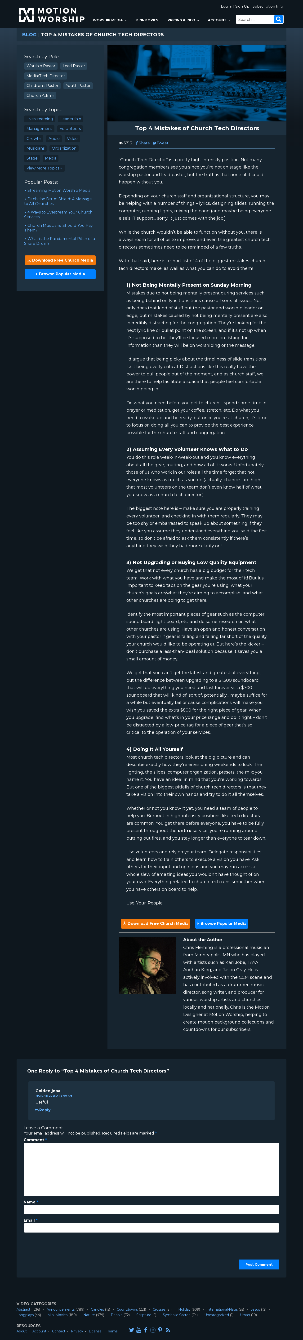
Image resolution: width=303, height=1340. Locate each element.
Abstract (23, 1309)
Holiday (184, 1309)
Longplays (25, 1315)
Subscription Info (268, 6)
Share (142, 143)
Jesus (255, 1309)
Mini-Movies (146, 20)
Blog (29, 34)
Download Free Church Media (60, 260)
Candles (97, 1309)
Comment (35, 1140)
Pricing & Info (184, 20)
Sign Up (242, 6)
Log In (226, 6)
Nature (89, 1315)
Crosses (159, 1309)
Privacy (77, 1331)
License (95, 1331)
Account (219, 20)
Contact (58, 1331)
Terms (112, 1331)
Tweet (161, 143)
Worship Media (110, 20)
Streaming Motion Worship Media (57, 190)
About (22, 1331)
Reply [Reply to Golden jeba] (43, 1110)
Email (31, 1220)
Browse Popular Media (60, 274)
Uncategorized (216, 1315)
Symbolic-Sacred (177, 1315)
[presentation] (43, 1253)
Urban (245, 1315)
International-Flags (222, 1309)
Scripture (143, 1315)
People (117, 1315)
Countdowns (127, 1309)
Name (31, 1202)
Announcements (61, 1309)
